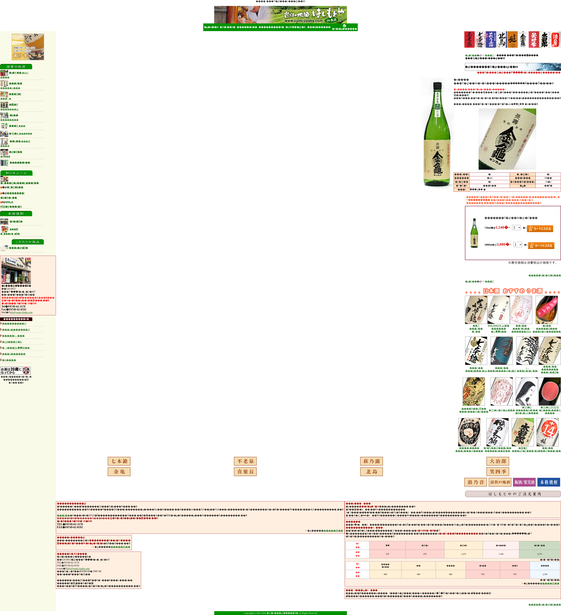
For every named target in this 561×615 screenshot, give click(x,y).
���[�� (63, 515)
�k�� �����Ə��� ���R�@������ (547, 328)
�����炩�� (333, 530)
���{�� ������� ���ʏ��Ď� (550, 369)
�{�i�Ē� (16, 221)
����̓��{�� (247, 27)
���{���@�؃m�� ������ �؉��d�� (498, 328)
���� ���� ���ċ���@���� (469, 449)
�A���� (9, 360)
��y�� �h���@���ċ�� (547, 449)
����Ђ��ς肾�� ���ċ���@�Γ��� (473, 410)
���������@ (14, 323)
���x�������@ (16, 329)
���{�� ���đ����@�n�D (501, 369)
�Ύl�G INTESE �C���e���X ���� (550, 410)
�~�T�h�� (15, 187)
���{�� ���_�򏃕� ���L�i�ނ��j (527, 369)
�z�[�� (471, 55)
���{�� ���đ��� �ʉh (476, 369)
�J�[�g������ (344, 27)
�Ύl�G (16, 133)
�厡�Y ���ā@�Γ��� (523, 449)
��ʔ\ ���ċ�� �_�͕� (476, 328)
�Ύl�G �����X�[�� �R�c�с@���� (526, 410)
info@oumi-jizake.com (21, 312)
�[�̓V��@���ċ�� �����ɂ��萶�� (497, 449)
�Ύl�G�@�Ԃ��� (502, 410)
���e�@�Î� (14, 248)
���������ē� (271, 27)
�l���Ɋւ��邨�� (16, 348)
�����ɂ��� (13, 336)
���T (12, 126)
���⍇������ (319, 27)
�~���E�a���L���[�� (19, 183)
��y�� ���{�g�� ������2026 (521, 328)
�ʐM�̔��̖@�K (295, 27)
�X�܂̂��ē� (227, 27)
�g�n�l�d (211, 27)
